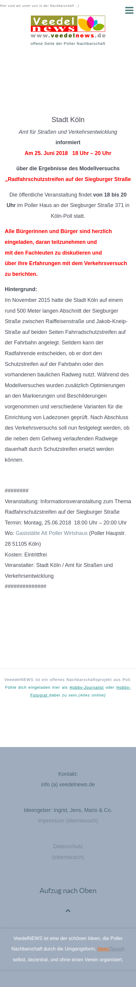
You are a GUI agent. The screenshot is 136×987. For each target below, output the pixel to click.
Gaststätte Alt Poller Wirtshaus (51, 533)
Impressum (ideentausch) (68, 821)
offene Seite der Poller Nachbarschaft (68, 43)
